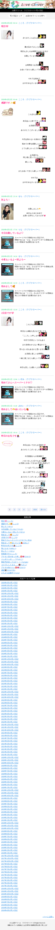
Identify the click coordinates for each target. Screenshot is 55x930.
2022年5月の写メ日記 (9, 711)
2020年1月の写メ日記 (9, 787)
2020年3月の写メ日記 (9, 782)
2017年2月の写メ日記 (9, 883)
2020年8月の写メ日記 (9, 768)
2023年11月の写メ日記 (9, 662)
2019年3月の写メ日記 (9, 815)
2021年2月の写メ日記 (9, 752)
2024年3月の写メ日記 (9, 651)
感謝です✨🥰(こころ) (10, 524)
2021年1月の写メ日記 (9, 755)
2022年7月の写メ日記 (9, 705)
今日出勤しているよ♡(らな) (12, 529)
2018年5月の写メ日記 (9, 842)
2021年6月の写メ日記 (9, 741)
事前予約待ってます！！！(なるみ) (14, 562)
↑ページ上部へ (48, 917)
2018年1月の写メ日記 (9, 853)
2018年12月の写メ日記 (9, 823)
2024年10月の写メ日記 (9, 632)
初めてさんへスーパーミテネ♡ (16, 382)
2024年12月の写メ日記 (9, 626)
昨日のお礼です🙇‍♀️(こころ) (11, 546)
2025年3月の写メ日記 (9, 618)
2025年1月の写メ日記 (9, 623)
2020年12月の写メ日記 (9, 757)
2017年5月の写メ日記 (9, 875)
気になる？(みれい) (8, 548)
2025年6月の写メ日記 (9, 610)
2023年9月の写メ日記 (9, 667)
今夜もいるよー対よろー (13, 259)
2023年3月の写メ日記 (9, 684)
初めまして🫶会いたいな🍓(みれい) (15, 543)
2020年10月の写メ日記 (9, 763)
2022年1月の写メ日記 (9, 722)
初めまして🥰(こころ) (9, 535)
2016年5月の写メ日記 (9, 908)
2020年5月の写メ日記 (9, 776)
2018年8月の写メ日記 (9, 834)
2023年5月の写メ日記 (9, 678)
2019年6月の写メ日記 (9, 807)
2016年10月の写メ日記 (9, 894)
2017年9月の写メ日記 (9, 864)
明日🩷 (4, 26)
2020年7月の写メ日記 (9, 771)
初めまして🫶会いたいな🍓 (15, 409)
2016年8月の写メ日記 (9, 899)
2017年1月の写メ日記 (9, 886)
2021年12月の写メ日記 (9, 725)
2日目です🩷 (7, 313)
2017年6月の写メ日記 (9, 872)
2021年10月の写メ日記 (9, 730)
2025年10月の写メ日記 (9, 599)
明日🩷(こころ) (7, 521)
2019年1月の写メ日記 (9, 820)
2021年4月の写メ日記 (9, 746)
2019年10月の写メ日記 (9, 796)
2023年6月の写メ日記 (9, 675)
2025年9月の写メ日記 (9, 602)
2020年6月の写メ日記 (9, 774)
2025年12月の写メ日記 (9, 593)
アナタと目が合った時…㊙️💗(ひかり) (16, 557)
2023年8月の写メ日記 (9, 670)
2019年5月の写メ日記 (9, 809)
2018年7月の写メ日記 (9, 837)
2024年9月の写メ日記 (9, 634)
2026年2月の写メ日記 (9, 588)
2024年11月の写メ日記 (9, 629)
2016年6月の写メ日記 (9, 905)
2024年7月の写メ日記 (9, 640)
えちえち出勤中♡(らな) (10, 573)
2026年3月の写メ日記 (9, 585)
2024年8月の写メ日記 (9, 637)
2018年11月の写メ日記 (9, 826)
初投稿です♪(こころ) (9, 554)
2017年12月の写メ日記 (9, 856)
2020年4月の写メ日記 (9, 779)
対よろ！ (5, 200)
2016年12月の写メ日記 (9, 889)
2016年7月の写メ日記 (9, 902)
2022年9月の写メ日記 (9, 700)
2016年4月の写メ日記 (9, 910)
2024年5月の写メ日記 (9, 645)
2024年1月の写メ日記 (9, 656)
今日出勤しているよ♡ (12, 233)
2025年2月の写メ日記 (9, 621)
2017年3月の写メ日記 (9, 880)
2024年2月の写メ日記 (9, 654)
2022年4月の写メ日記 (9, 714)
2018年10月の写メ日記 (9, 828)
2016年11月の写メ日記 (9, 891)
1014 (35, 509)
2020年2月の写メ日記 (9, 785)
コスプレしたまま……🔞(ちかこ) (14, 565)
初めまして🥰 (8, 286)
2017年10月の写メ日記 (9, 861)
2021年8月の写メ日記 (9, 735)
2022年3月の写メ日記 (9, 716)
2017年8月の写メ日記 (9, 867)
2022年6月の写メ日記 (9, 708)
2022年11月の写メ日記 (9, 694)
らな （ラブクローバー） (29, 229)
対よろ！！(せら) (7, 551)
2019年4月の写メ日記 (9, 812)
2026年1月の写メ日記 (9, 591)
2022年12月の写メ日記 (9, 692)
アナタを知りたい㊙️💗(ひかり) (13, 567)
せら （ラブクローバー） (29, 196)
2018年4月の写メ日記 (9, 845)
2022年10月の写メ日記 (9, 697)
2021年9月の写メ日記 (9, 733)
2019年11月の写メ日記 (9, 793)
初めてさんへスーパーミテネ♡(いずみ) (16, 540)
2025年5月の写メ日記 (9, 613)
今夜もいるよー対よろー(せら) (13, 532)
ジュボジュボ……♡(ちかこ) (12, 559)
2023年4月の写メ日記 (9, 681)
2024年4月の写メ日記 (9, 648)
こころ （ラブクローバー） (30, 23)
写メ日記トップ (16, 16)
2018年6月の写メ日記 (9, 839)
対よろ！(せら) (7, 526)
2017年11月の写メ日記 (9, 858)
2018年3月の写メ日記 (9, 848)
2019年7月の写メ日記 (9, 804)
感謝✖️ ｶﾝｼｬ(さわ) (8, 570)
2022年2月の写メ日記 (9, 719)
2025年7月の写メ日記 (9, 607)
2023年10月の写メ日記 (9, 664)
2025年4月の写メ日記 (9, 615)
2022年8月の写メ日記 (9, 703)
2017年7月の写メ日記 (9, 869)
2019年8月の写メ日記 (9, 801)
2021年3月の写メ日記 (9, 749)
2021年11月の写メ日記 (9, 727)
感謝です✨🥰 (8, 103)
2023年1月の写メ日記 (9, 689)
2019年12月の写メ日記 (9, 790)
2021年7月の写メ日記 (9, 738)
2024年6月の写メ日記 (9, 643)
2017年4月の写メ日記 (9, 878)
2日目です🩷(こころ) (9, 537)
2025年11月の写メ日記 (9, 596)
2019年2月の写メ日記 (9, 817)
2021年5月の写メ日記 (9, 744)
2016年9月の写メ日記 (9, 897)
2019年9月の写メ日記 (9, 798)
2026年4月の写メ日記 (9, 583)
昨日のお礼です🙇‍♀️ (10, 436)
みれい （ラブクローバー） (30, 406)
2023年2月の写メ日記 (9, 686)
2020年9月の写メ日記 (9, 766)
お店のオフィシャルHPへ (35, 16)
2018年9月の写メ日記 (9, 831)
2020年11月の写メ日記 (9, 760)
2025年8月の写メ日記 (9, 604)
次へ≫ (43, 509)
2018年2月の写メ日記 (9, 850)
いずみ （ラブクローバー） (30, 379)
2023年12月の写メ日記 (9, 659)
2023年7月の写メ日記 (9, 673)
